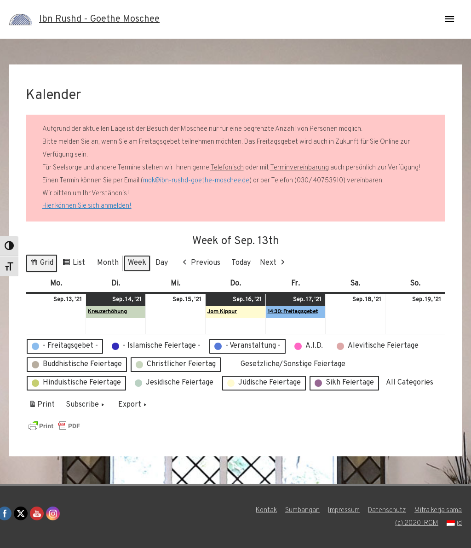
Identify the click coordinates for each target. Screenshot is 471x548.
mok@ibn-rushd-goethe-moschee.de (196, 180)
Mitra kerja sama (438, 510)
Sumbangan (302, 510)
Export (133, 405)
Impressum (344, 510)
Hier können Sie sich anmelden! (87, 206)
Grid (41, 265)
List (73, 265)
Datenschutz (387, 510)
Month (108, 263)
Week (137, 263)
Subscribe (86, 405)
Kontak (266, 510)
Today (241, 263)
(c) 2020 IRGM (416, 523)
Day (161, 263)
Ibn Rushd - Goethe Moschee (99, 19)
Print (42, 406)
